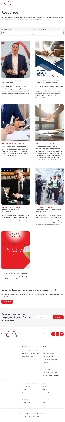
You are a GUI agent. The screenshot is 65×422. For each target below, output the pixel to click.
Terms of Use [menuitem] (36, 416)
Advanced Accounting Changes (50, 372)
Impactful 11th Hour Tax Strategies (14, 273)
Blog (44, 383)
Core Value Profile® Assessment (13, 146)
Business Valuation (47, 369)
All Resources (46, 399)
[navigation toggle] (63, 3)
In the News (25, 396)
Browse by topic (6, 29)
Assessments (46, 392)
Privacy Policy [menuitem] (28, 416)
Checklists (45, 386)
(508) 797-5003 (26, 402)
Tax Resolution (7, 83)
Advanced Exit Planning (48, 356)
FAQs (44, 402)
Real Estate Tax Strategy (28, 356)
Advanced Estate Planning (49, 353)
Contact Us (7, 301)
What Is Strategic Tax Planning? (29, 350)
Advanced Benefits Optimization (51, 366)
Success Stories (47, 396)
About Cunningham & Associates (30, 383)
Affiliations (24, 392)
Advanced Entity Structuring (50, 359)
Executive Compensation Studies (51, 375)
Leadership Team (26, 386)
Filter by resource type (40, 29)
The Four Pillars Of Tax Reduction (30, 353)
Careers (24, 389)
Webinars (45, 389)
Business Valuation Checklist (46, 83)
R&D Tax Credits (47, 362)
